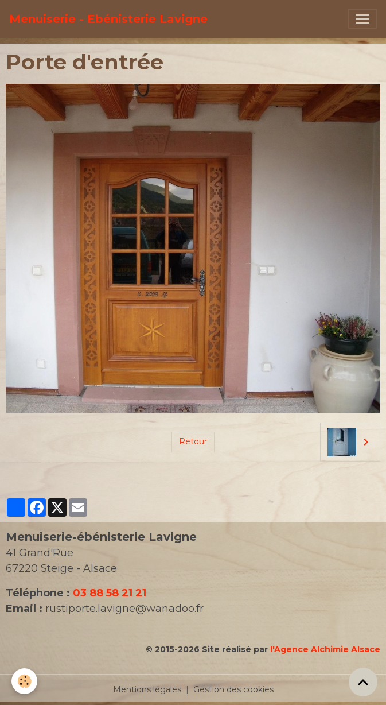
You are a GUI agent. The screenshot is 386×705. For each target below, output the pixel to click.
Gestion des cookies (233, 689)
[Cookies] (24, 681)
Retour (193, 441)
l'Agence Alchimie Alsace (325, 649)
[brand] (108, 19)
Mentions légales (147, 689)
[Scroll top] (363, 682)
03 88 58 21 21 (109, 593)
